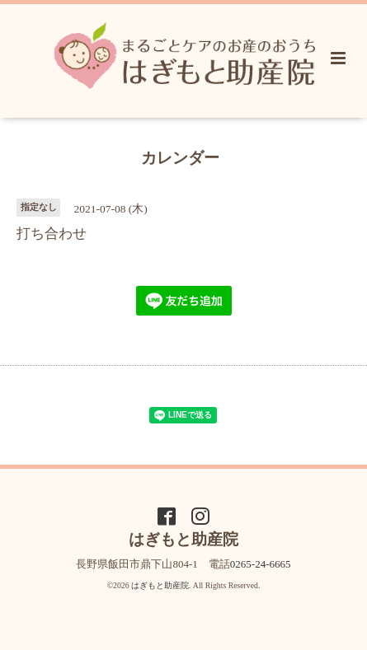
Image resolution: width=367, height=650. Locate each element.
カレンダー (180, 157)
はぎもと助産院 (160, 585)
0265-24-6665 (260, 564)
